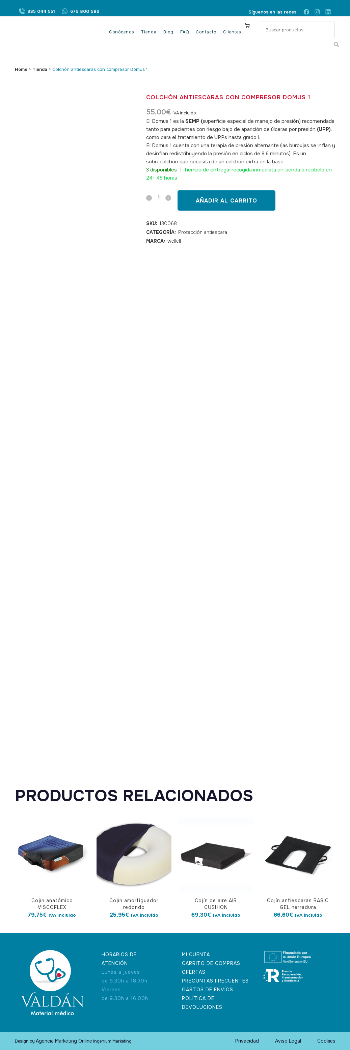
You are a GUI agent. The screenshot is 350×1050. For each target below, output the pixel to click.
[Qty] (158, 197)
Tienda (39, 69)
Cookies (326, 1041)
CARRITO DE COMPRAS (211, 963)
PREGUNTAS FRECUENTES (215, 981)
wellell (174, 241)
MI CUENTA (196, 954)
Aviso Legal (288, 1041)
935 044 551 (41, 12)
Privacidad (247, 1041)
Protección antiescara (202, 232)
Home (21, 69)
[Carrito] (247, 25)
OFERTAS (194, 972)
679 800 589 (85, 12)
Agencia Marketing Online (64, 1041)
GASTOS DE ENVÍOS (207, 990)
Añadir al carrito (226, 200)
